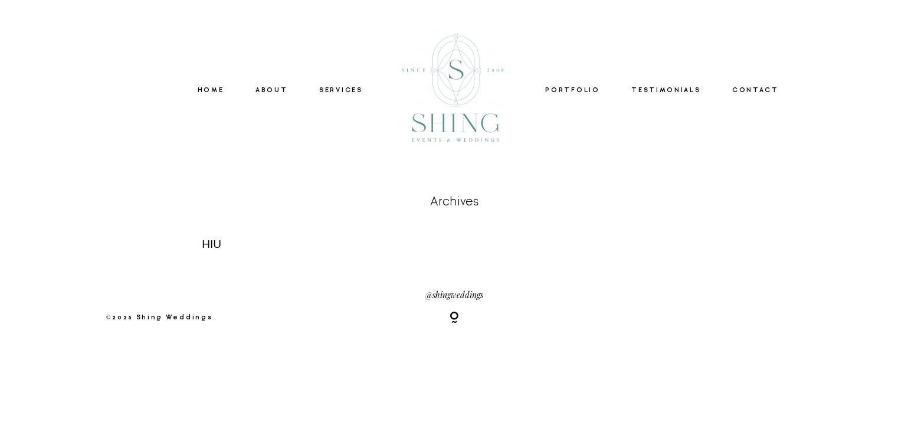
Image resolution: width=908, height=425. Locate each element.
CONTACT (755, 90)
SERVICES (340, 90)
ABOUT (271, 90)
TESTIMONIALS (665, 90)
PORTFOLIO (572, 90)
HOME (211, 90)
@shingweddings (454, 294)
